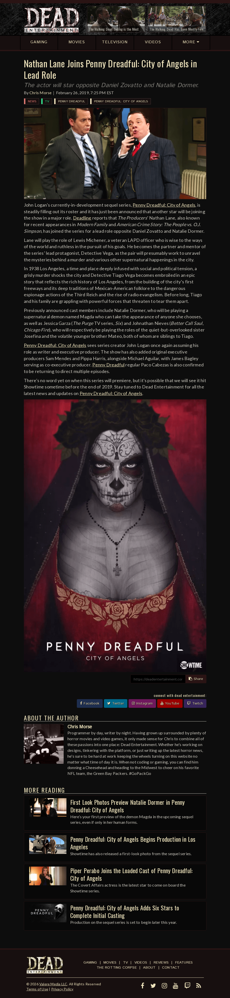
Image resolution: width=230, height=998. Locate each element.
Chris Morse (40, 92)
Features (184, 962)
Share (196, 678)
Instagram (142, 703)
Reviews (161, 962)
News (32, 101)
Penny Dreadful (71, 101)
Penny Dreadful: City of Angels (121, 101)
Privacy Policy (62, 989)
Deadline (82, 218)
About (149, 967)
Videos (140, 962)
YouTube (170, 703)
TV (47, 101)
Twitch (195, 703)
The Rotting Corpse (117, 967)
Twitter (115, 703)
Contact (171, 967)
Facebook (89, 703)
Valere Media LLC (53, 984)
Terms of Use (37, 989)
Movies (109, 962)
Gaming (90, 962)
